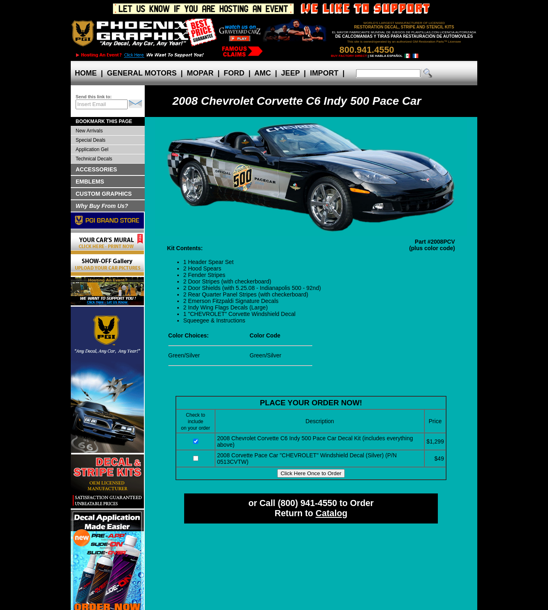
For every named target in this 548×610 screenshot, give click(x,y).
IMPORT (324, 73)
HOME (86, 73)
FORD (234, 73)
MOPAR (200, 73)
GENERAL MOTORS (141, 73)
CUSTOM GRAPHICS (104, 193)
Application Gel (92, 149)
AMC (262, 73)
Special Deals (90, 140)
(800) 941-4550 (307, 503)
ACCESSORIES (96, 169)
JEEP (290, 73)
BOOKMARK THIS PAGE (104, 121)
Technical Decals (94, 159)
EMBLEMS (90, 181)
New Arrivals (89, 131)
